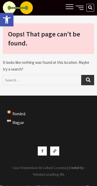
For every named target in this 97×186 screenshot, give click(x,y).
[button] (6, 19)
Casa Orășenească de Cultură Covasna (39, 168)
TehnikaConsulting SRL (49, 174)
